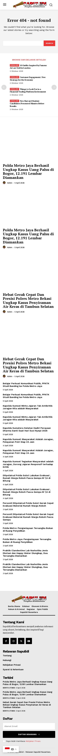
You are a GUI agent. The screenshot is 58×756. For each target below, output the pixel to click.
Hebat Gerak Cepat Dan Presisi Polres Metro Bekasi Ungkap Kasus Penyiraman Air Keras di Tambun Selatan (28, 300)
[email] (29, 726)
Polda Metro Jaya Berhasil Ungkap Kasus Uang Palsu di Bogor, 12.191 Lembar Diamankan (28, 171)
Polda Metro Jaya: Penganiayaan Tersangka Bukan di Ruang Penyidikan (27, 540)
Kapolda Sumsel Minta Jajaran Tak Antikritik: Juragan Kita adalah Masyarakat (28, 407)
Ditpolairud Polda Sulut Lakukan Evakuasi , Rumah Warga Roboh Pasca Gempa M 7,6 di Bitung (27, 478)
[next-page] (54, 87)
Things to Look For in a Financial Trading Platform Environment (28, 90)
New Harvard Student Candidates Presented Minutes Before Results (27, 103)
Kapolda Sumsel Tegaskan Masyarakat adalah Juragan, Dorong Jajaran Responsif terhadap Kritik (28, 464)
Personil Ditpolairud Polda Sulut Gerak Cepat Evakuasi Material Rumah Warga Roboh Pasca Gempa (28, 517)
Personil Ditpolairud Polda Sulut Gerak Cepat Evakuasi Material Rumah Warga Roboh (28, 504)
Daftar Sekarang (29, 734)
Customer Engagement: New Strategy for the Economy (28, 78)
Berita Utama (9, 688)
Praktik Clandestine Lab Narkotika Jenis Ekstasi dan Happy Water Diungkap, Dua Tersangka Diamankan (25, 553)
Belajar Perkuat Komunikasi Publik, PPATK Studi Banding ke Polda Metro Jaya (26, 384)
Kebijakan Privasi (33, 741)
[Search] (49, 43)
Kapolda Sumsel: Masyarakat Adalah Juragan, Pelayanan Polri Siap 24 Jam (28, 440)
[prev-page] (3, 87)
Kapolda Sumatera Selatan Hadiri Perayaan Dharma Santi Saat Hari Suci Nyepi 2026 (27, 429)
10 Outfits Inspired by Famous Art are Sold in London (28, 66)
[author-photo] (4, 182)
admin (9, 183)
